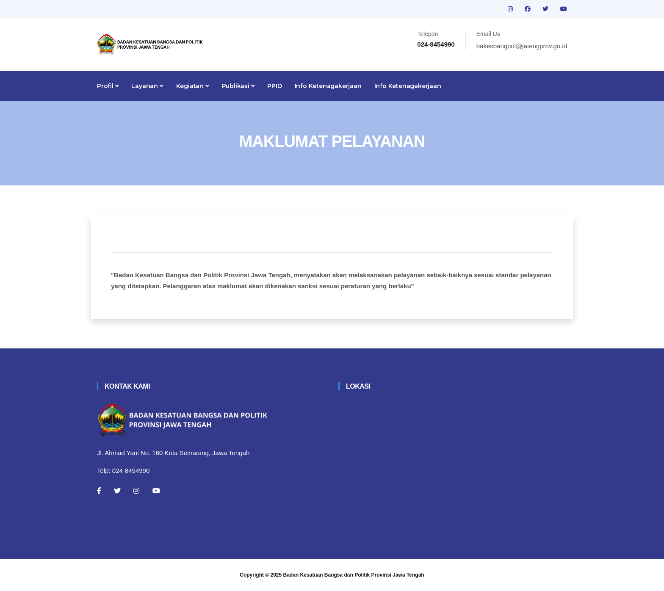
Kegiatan (192, 86)
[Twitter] (117, 490)
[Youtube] (156, 490)
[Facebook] (99, 490)
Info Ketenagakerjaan (328, 86)
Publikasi (238, 86)
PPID (274, 86)
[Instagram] (136, 490)
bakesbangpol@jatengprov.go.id (521, 46)
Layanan (147, 86)
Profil (108, 86)
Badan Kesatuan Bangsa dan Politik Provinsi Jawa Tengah (353, 575)
